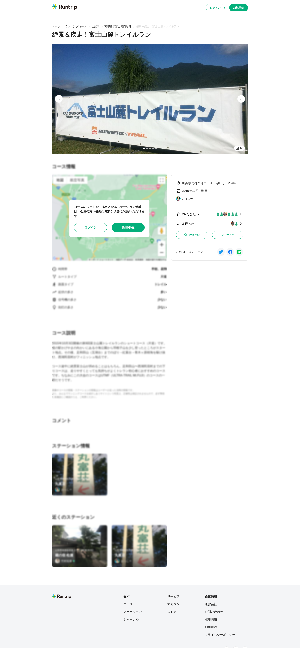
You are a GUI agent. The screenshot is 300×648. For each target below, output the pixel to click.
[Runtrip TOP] (64, 7)
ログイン (215, 7)
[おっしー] (63, 489)
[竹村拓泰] (65, 561)
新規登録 (238, 7)
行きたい (192, 235)
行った (227, 235)
